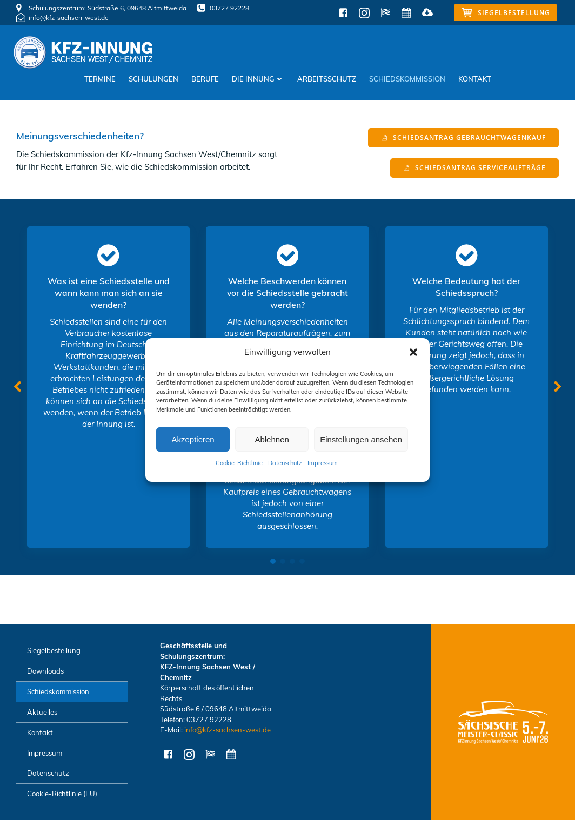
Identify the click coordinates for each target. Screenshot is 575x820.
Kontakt (474, 79)
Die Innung (258, 79)
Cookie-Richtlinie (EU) (62, 793)
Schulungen (153, 79)
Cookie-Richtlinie (239, 463)
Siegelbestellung (54, 650)
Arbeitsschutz (326, 79)
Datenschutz (285, 463)
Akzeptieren (192, 439)
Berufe (205, 79)
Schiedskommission (407, 79)
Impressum (322, 463)
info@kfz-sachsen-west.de (227, 729)
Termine (100, 79)
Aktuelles (42, 712)
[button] (413, 352)
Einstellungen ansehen (361, 439)
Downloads (45, 671)
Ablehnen (272, 439)
